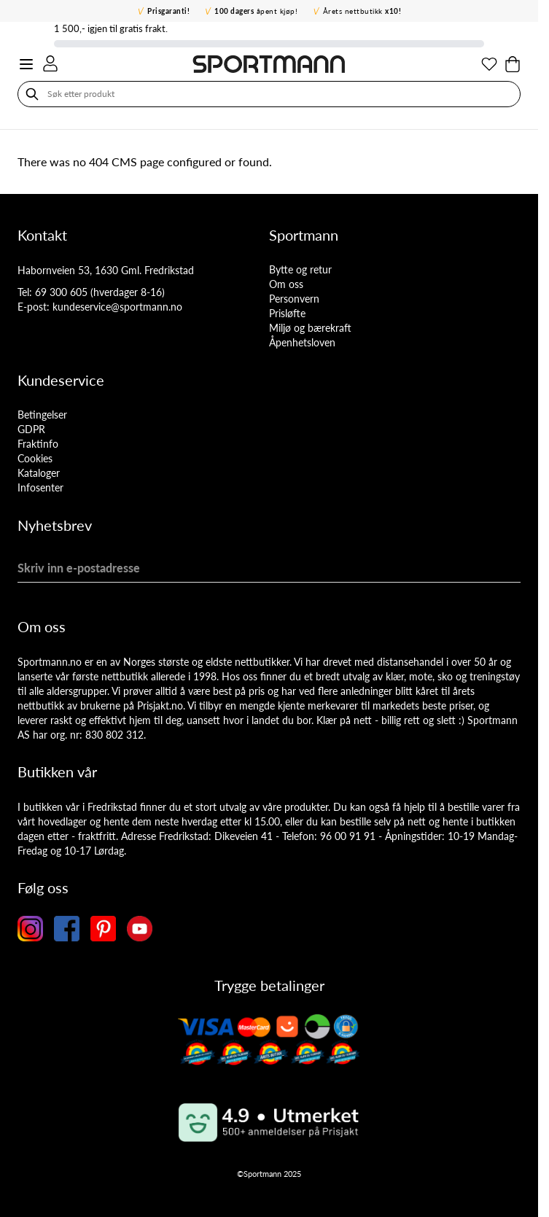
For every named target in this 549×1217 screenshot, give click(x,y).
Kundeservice (60, 380)
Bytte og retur (300, 269)
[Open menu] (26, 64)
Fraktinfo (37, 444)
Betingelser (42, 414)
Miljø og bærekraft (310, 328)
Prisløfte (287, 313)
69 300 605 (61, 292)
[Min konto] (50, 63)
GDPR (31, 429)
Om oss (286, 284)
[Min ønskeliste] (489, 64)
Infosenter (40, 487)
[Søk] (32, 94)
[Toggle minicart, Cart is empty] (513, 64)
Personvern (294, 298)
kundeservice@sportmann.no (117, 306)
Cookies (34, 458)
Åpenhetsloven (302, 342)
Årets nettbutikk (362, 11)
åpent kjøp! (255, 11)
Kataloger (38, 473)
